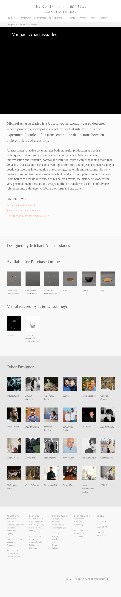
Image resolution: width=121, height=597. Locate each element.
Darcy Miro (68, 485)
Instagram (100, 535)
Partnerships (79, 533)
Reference (33, 548)
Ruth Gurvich (13, 458)
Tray (102, 291)
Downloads (59, 516)
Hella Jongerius (89, 458)
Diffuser (85, 291)
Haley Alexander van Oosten (88, 488)
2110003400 (30, 335)
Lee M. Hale (30, 458)
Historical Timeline (36, 528)
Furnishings (11, 531)
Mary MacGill (50, 485)
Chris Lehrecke (32, 485)
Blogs (54, 542)
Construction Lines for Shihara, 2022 (28, 216)
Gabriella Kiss (106, 458)
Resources (81, 530)
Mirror (65, 291)
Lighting (10, 534)
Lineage (32, 531)
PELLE (103, 485)
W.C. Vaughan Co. (36, 525)
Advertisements (58, 525)
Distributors (83, 516)
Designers (25, 17)
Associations (79, 536)
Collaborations (12, 554)
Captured (10, 335)
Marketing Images (59, 528)
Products (12, 17)
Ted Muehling (13, 396)
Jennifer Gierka (107, 427)
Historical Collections (15, 525)
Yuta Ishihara (50, 458)
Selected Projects (13, 557)
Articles (55, 536)
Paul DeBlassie (32, 427)
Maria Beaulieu (88, 396)
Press (92, 17)
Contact (102, 17)
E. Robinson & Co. (36, 522)
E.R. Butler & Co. (36, 519)
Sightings (55, 548)
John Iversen (68, 458)
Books (54, 545)
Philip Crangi (13, 427)
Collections (11, 528)
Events (82, 17)
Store (72, 17)
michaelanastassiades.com (21, 205)
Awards (55, 539)
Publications (34, 545)
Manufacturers (42, 17)
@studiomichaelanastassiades (23, 210)
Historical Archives (36, 542)
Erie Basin (86, 427)
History (58, 17)
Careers (102, 527)
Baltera (66, 396)
